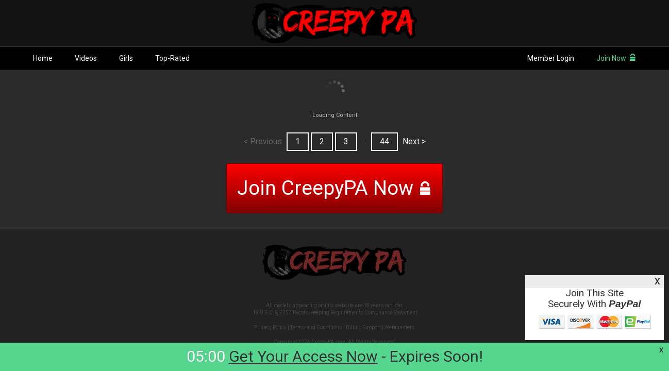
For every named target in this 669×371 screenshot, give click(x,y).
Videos (86, 58)
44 (384, 141)
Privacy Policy (270, 327)
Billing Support (363, 327)
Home (43, 58)
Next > (414, 141)
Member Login (550, 58)
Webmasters (399, 327)
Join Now (616, 58)
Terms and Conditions (316, 327)
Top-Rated (172, 58)
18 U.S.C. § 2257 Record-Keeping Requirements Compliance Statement (335, 312)
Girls (126, 58)
